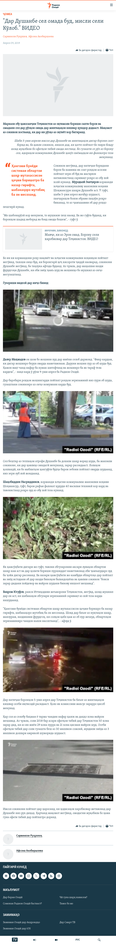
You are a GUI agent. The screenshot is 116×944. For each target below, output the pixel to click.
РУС (78, 940)
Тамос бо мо (66, 903)
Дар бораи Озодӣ (13, 897)
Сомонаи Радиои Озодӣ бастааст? (22, 903)
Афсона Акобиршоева (41, 36)
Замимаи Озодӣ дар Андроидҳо (21, 922)
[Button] (89, 50)
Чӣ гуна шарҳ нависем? (73, 897)
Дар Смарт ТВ (67, 922)
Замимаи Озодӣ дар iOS (17, 929)
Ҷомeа (7, 14)
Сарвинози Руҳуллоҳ (15, 36)
